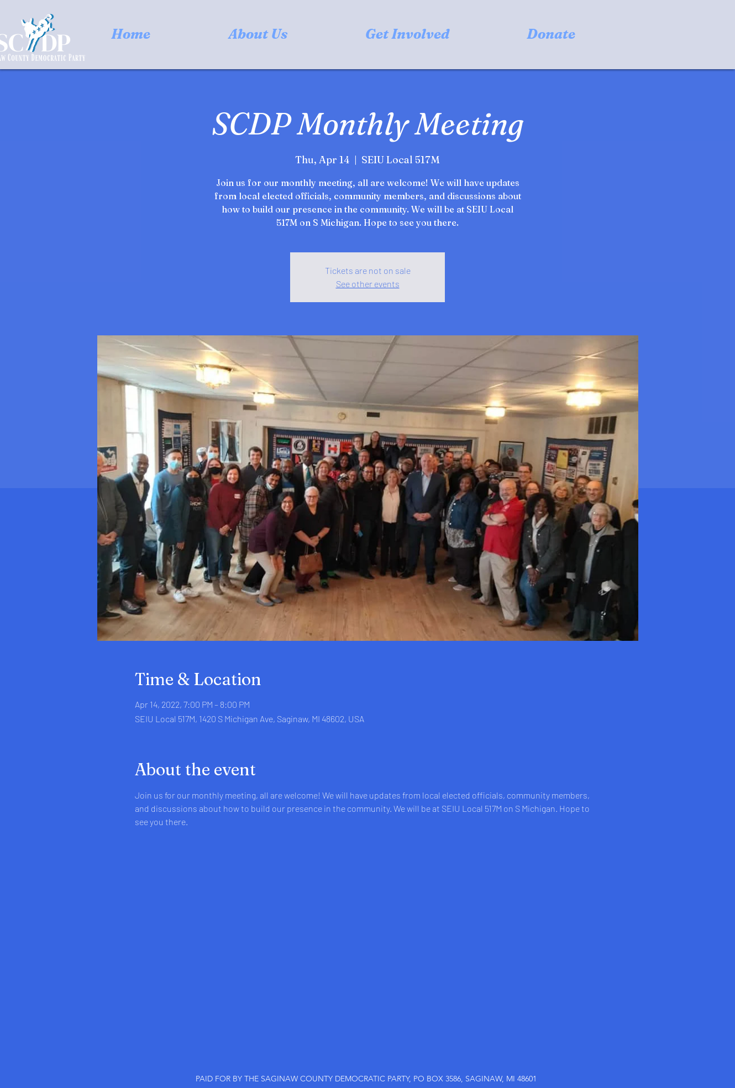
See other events (368, 283)
